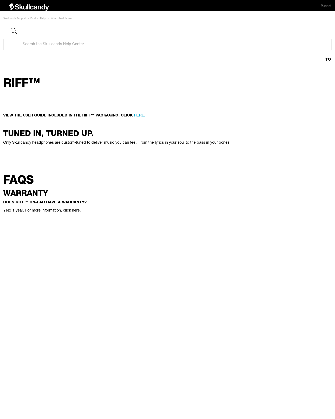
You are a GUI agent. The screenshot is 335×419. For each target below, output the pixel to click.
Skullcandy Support (14, 18)
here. (139, 116)
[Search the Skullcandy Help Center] (167, 44)
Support (326, 5)
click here (71, 211)
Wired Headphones (61, 18)
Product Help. (38, 18)
